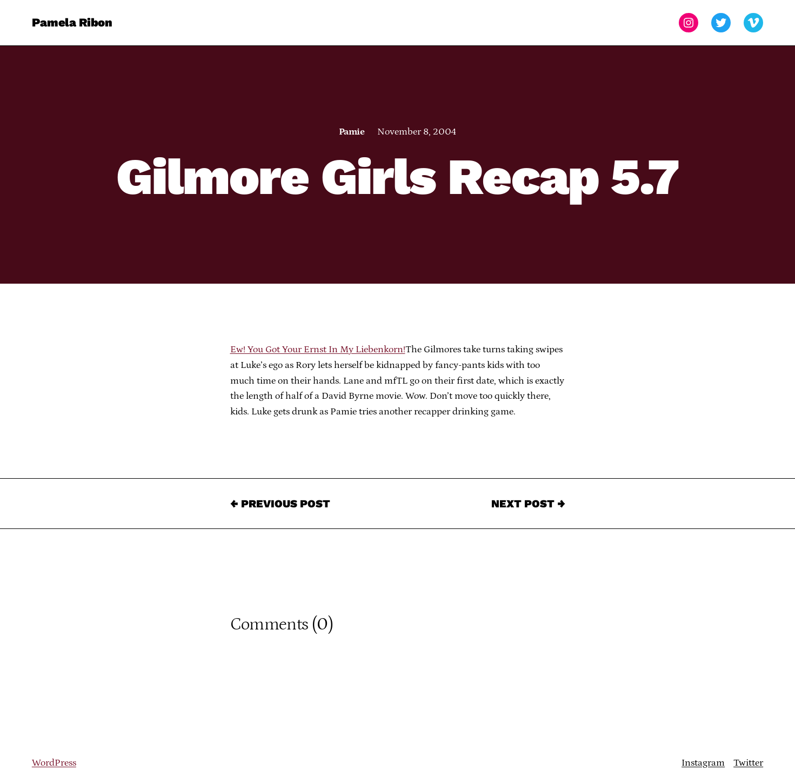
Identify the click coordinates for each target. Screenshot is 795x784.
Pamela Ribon (72, 22)
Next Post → (528, 503)
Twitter (748, 763)
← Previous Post (280, 503)
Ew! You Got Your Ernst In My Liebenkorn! (317, 349)
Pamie (351, 131)
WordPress (54, 763)
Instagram (703, 763)
